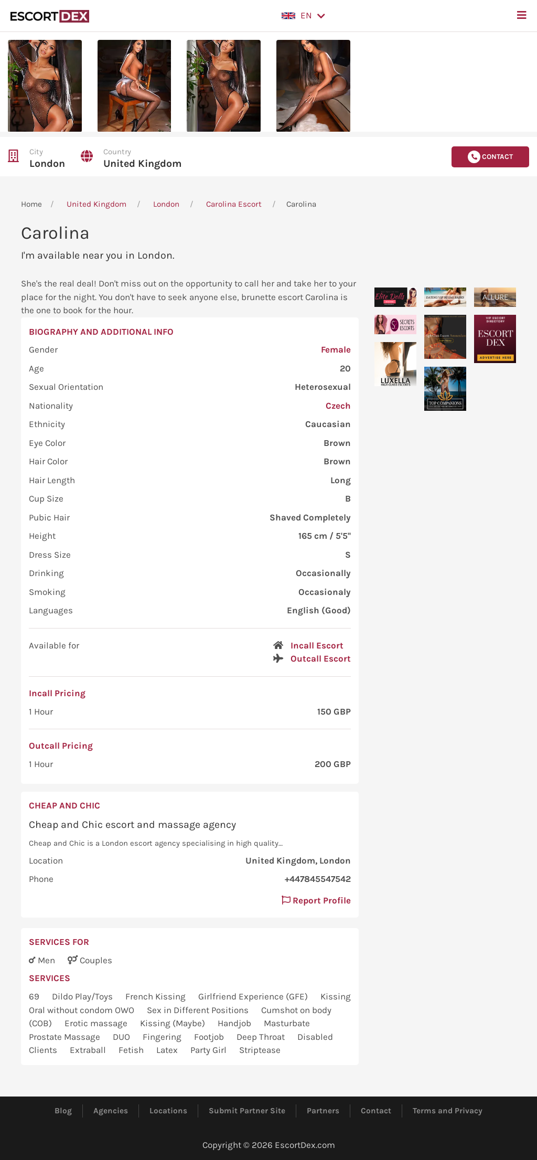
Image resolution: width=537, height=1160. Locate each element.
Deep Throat (262, 1036)
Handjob (235, 1023)
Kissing (335, 996)
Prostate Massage (65, 1036)
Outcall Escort (321, 658)
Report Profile (316, 900)
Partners (323, 1110)
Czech (338, 405)
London (47, 163)
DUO (122, 1036)
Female (336, 349)
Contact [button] (490, 157)
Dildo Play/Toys (83, 996)
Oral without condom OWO (82, 1010)
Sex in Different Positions (199, 1010)
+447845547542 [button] (318, 879)
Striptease (260, 1050)
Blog (63, 1110)
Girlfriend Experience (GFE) (254, 996)
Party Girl (209, 1050)
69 (35, 996)
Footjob (210, 1036)
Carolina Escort (234, 204)
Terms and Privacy (447, 1110)
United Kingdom (142, 163)
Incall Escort (317, 645)
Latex (168, 1050)
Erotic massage (97, 1023)
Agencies (110, 1110)
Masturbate (287, 1023)
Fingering (163, 1036)
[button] (303, 16)
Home (31, 204)
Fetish (132, 1050)
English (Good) (319, 610)
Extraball (89, 1050)
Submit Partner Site (247, 1110)
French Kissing (156, 996)
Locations (168, 1110)
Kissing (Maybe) (173, 1023)
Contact (376, 1110)
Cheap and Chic (64, 805)
